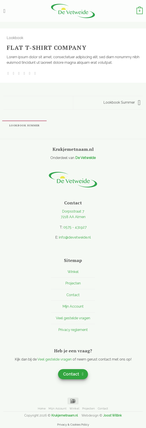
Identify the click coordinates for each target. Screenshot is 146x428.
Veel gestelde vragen (73, 318)
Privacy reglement (73, 330)
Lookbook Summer (122, 102)
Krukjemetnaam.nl (64, 415)
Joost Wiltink (112, 415)
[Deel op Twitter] (20, 73)
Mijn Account (73, 306)
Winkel (73, 272)
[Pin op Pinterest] (31, 73)
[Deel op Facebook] (14, 73)
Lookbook (15, 38)
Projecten (73, 283)
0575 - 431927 (75, 227)
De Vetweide (85, 158)
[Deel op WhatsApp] (9, 73)
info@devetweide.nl (75, 237)
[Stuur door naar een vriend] (25, 73)
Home (42, 408)
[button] (6, 11)
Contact (73, 295)
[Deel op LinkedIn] (36, 73)
